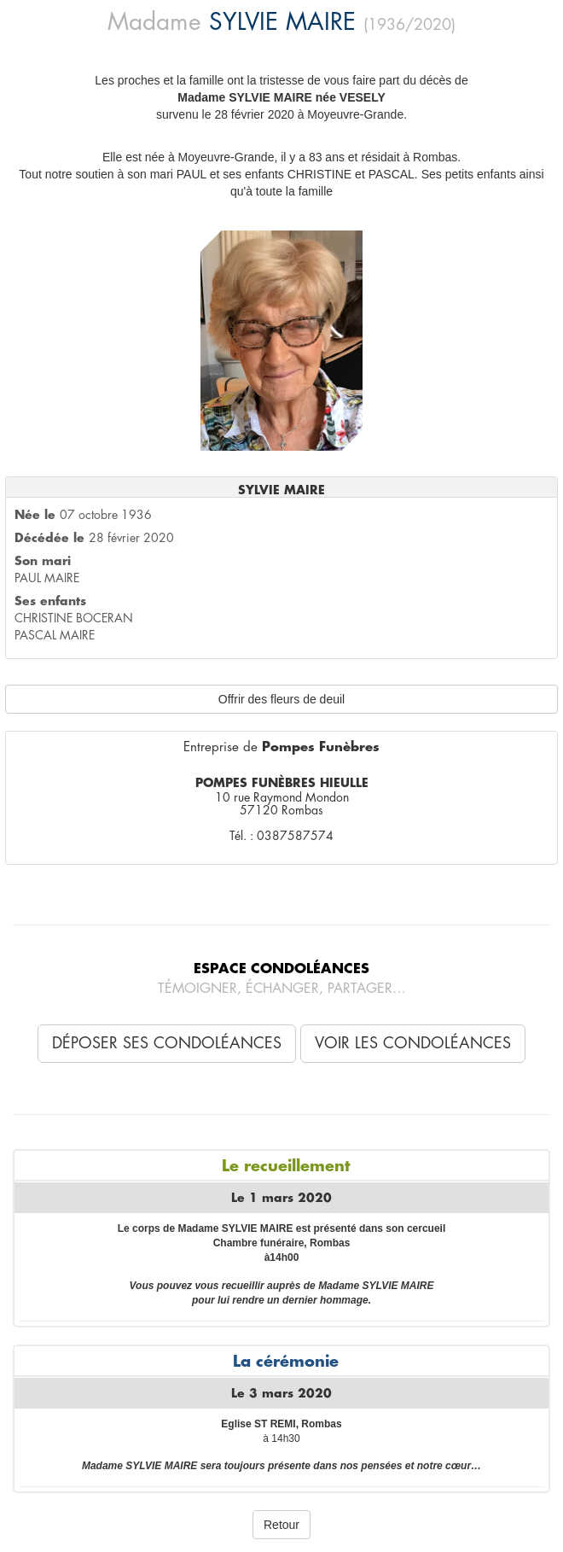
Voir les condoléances (413, 1043)
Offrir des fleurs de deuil (281, 699)
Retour (281, 1525)
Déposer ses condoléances (167, 1043)
